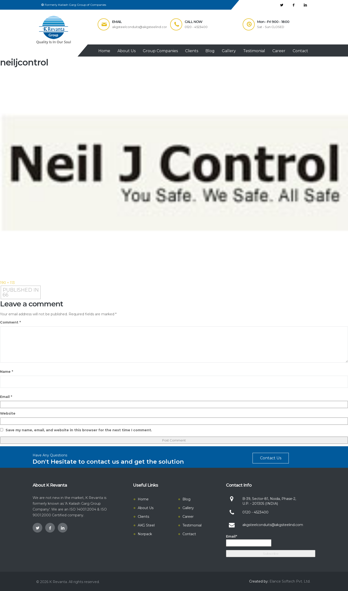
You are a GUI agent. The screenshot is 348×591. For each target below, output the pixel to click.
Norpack (145, 534)
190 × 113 (7, 283)
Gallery (229, 51)
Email (6, 397)
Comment (10, 322)
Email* (248, 540)
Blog (210, 51)
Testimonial (254, 51)
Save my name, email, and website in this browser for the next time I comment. (79, 430)
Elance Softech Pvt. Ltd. (289, 581)
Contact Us (270, 458)
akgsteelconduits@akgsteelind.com (272, 525)
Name (6, 371)
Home (104, 51)
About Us (126, 51)
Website (7, 413)
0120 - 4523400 (255, 512)
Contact (300, 51)
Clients (191, 51)
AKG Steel (146, 525)
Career (278, 51)
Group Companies (160, 51)
